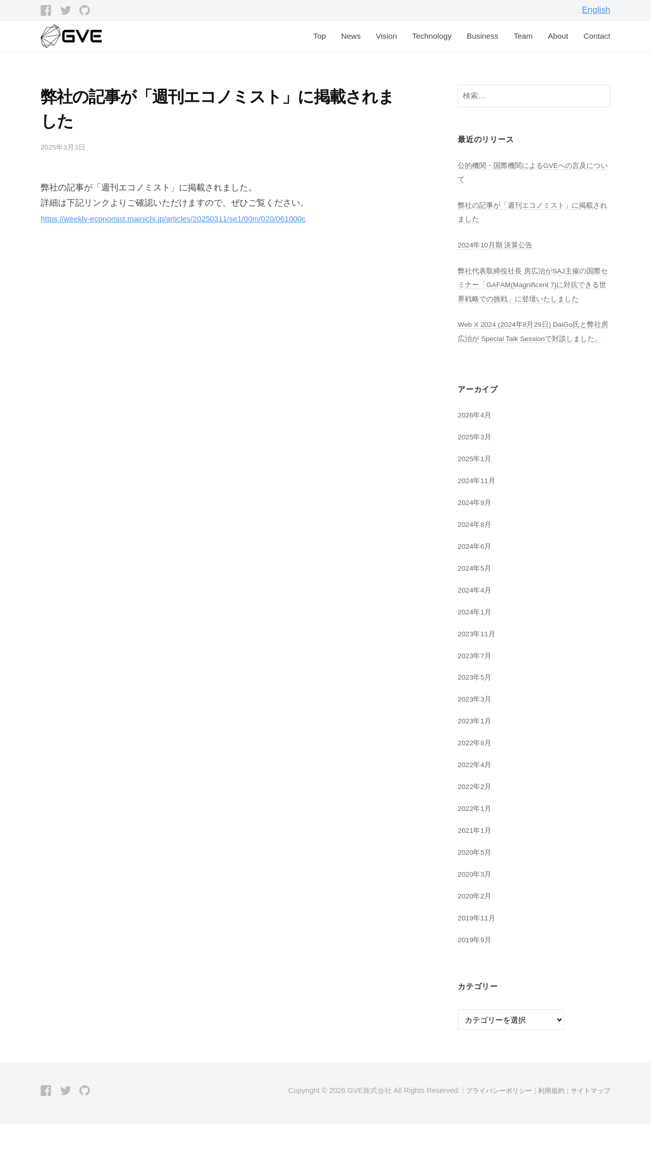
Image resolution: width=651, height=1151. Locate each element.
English (596, 10)
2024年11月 (478, 507)
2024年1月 (476, 638)
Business (482, 36)
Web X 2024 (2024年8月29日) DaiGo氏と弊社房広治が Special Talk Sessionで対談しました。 (533, 351)
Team (523, 36)
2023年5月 (476, 703)
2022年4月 (476, 791)
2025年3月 (476, 464)
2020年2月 (476, 922)
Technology (431, 36)
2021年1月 (476, 856)
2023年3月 (476, 725)
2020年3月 (476, 900)
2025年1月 (476, 486)
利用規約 (547, 1117)
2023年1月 (476, 747)
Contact (596, 36)
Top (319, 36)
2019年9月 (476, 965)
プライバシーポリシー (491, 1117)
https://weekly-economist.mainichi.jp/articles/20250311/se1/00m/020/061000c (189, 218)
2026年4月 (476, 442)
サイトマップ (589, 1117)
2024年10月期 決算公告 (498, 244)
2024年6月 (476, 573)
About (558, 36)
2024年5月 (476, 595)
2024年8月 (476, 551)
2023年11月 (478, 660)
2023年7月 (476, 682)
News (351, 36)
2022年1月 (476, 834)
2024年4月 (476, 616)
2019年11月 (478, 944)
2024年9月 (476, 529)
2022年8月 (476, 769)
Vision (386, 36)
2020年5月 (476, 878)
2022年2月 (476, 813)
